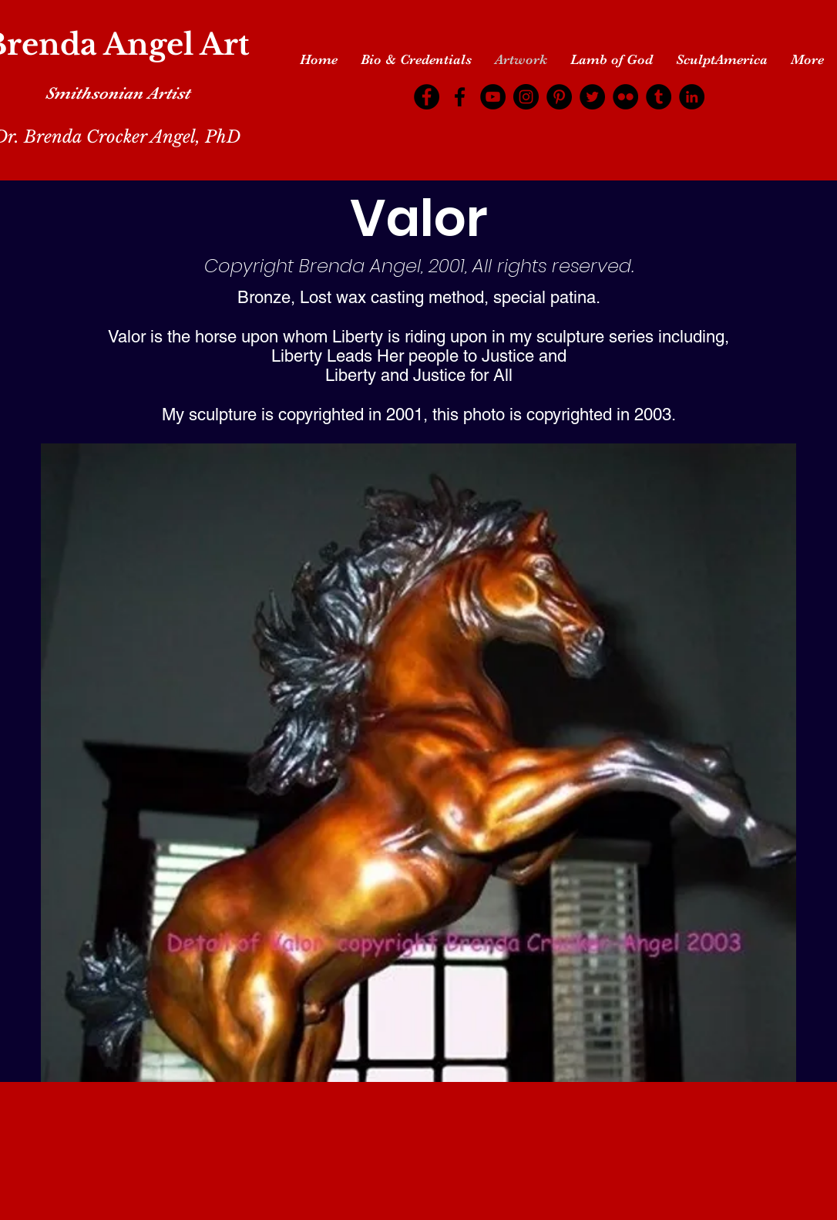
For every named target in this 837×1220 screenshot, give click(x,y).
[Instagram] (526, 97)
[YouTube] (493, 97)
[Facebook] (426, 97)
